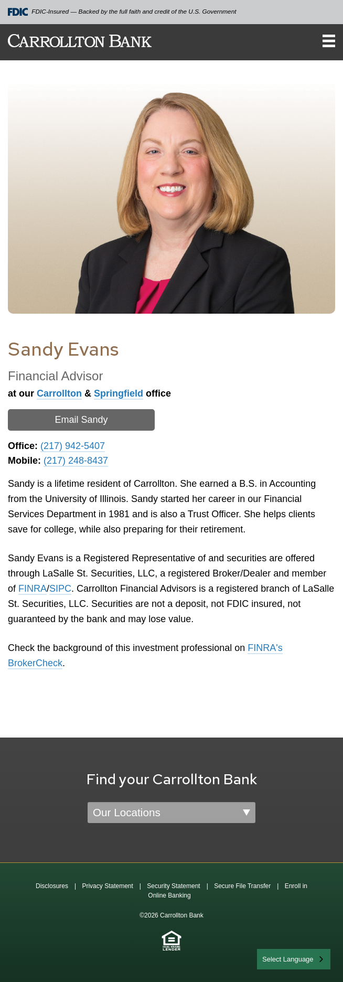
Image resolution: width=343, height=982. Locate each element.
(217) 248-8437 (76, 460)
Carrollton (59, 393)
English (274, 958)
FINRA (32, 588)
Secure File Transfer (242, 886)
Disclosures (52, 886)
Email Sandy (81, 419)
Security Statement (173, 886)
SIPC (60, 588)
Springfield (118, 393)
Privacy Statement (107, 886)
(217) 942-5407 (72, 446)
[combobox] (293, 959)
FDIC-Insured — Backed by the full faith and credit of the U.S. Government (122, 12)
